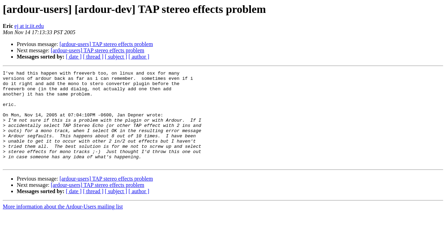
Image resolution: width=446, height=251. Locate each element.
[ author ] (139, 57)
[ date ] (74, 57)
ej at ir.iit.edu (29, 26)
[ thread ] (93, 57)
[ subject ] (116, 57)
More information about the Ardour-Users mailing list (63, 225)
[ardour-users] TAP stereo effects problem (106, 44)
